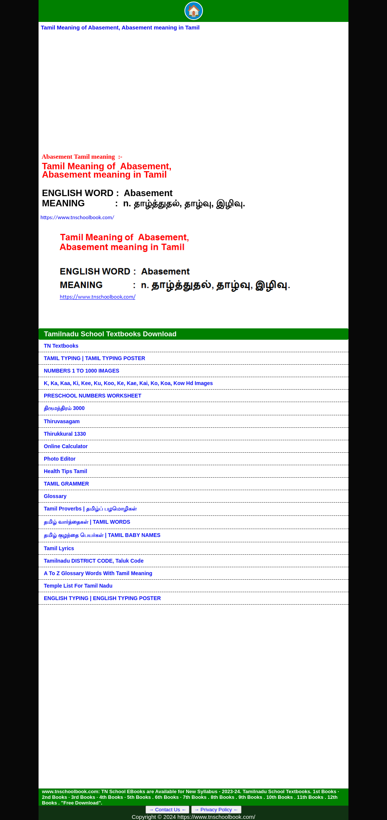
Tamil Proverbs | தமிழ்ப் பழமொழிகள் (90, 509)
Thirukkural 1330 (65, 434)
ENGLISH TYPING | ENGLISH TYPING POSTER (102, 598)
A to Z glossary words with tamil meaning (98, 573)
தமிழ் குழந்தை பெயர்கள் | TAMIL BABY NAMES (102, 535)
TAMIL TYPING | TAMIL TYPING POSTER (94, 358)
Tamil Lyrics (59, 548)
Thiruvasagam (62, 421)
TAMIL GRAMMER (66, 484)
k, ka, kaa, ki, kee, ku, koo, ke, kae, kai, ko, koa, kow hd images (128, 383)
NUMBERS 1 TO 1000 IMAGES (81, 371)
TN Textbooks (61, 346)
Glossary (55, 496)
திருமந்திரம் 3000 (64, 408)
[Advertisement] (193, 88)
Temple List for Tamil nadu (78, 586)
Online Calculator (66, 446)
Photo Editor (60, 459)
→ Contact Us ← (167, 809)
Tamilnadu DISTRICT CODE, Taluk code (94, 561)
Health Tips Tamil (65, 471)
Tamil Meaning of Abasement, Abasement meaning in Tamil (120, 27)
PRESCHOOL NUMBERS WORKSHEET (92, 396)
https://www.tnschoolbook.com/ (77, 217)
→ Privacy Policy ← (216, 809)
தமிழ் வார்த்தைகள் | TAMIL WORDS (87, 522)
